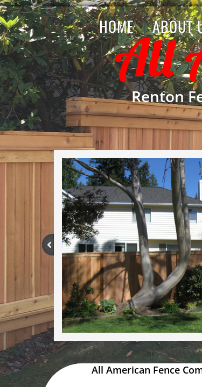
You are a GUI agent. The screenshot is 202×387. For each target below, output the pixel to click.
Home (116, 26)
